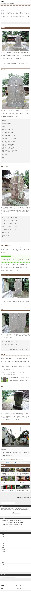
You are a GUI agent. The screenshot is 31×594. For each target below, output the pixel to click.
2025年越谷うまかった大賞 (6, 526)
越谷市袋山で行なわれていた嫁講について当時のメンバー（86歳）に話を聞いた (23, 482)
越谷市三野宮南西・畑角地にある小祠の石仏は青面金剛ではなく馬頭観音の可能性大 (23, 474)
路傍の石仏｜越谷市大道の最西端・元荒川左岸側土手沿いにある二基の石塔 (8, 474)
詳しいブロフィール (16, 512)
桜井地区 (3, 534)
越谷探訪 (2, 1)
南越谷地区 (3, 551)
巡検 (2, 560)
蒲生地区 (3, 547)
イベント (3, 566)
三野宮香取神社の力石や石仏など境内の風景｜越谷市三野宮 (23, 490)
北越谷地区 (3, 558)
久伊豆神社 (7, 459)
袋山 (21, 459)
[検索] (8, 503)
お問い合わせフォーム (19, 588)
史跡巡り (3, 562)
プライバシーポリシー (19, 585)
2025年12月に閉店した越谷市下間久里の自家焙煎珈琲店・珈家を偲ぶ (12, 524)
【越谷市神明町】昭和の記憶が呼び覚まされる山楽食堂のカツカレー (12, 520)
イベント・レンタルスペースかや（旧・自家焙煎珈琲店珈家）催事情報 (12, 522)
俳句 (19, 459)
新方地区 (3, 536)
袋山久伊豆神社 (13, 459)
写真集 (3, 568)
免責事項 (2, 588)
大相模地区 (3, 549)
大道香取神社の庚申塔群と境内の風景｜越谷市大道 (8, 490)
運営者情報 (2, 585)
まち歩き (3, 564)
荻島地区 (3, 543)
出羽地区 (3, 545)
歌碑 (16, 459)
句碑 (4, 459)
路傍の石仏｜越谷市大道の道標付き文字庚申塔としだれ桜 (8, 482)
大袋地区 (2, 10)
